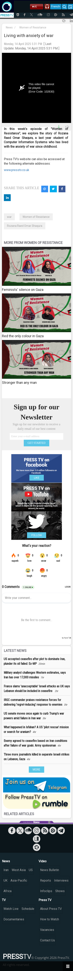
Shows (60, 891)
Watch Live (11, 909)
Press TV (45, 900)
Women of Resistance (32, 27)
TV (4, 900)
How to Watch (49, 919)
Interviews (61, 880)
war (9, 216)
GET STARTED (37, 442)
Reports (45, 880)
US (31, 870)
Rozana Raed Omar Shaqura (24, 225)
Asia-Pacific (19, 880)
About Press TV (51, 909)
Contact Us (47, 940)
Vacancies (47, 930)
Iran (6, 870)
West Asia (19, 870)
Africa (7, 891)
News (9, 27)
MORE (36, 769)
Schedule (28, 909)
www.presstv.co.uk (16, 170)
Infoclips (46, 891)
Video (43, 861)
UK (5, 880)
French (55, 6)
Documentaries (14, 919)
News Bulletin (49, 870)
